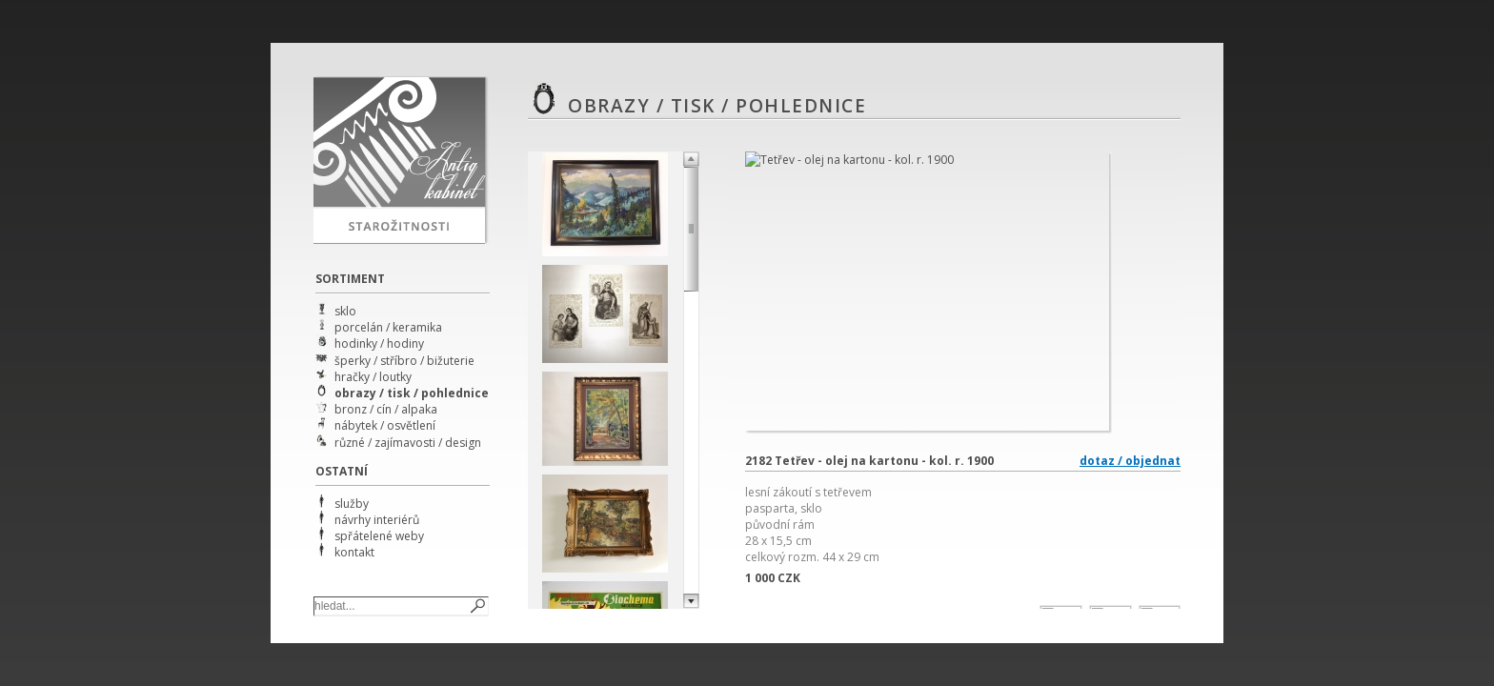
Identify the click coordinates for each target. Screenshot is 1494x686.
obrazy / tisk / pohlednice (411, 393)
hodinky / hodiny (379, 343)
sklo (345, 311)
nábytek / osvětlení (384, 425)
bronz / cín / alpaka (385, 409)
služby (351, 503)
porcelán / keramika (388, 327)
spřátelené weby (379, 536)
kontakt (354, 552)
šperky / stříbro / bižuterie (404, 361)
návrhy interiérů (376, 520)
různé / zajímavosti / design (407, 442)
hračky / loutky (373, 377)
